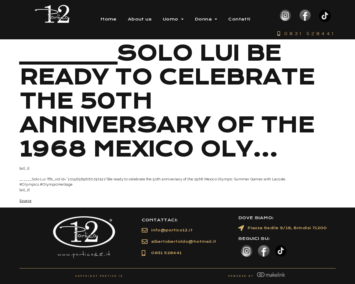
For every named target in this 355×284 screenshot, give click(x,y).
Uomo (173, 19)
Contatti (239, 19)
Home (108, 19)
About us (140, 19)
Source (25, 201)
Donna (206, 19)
